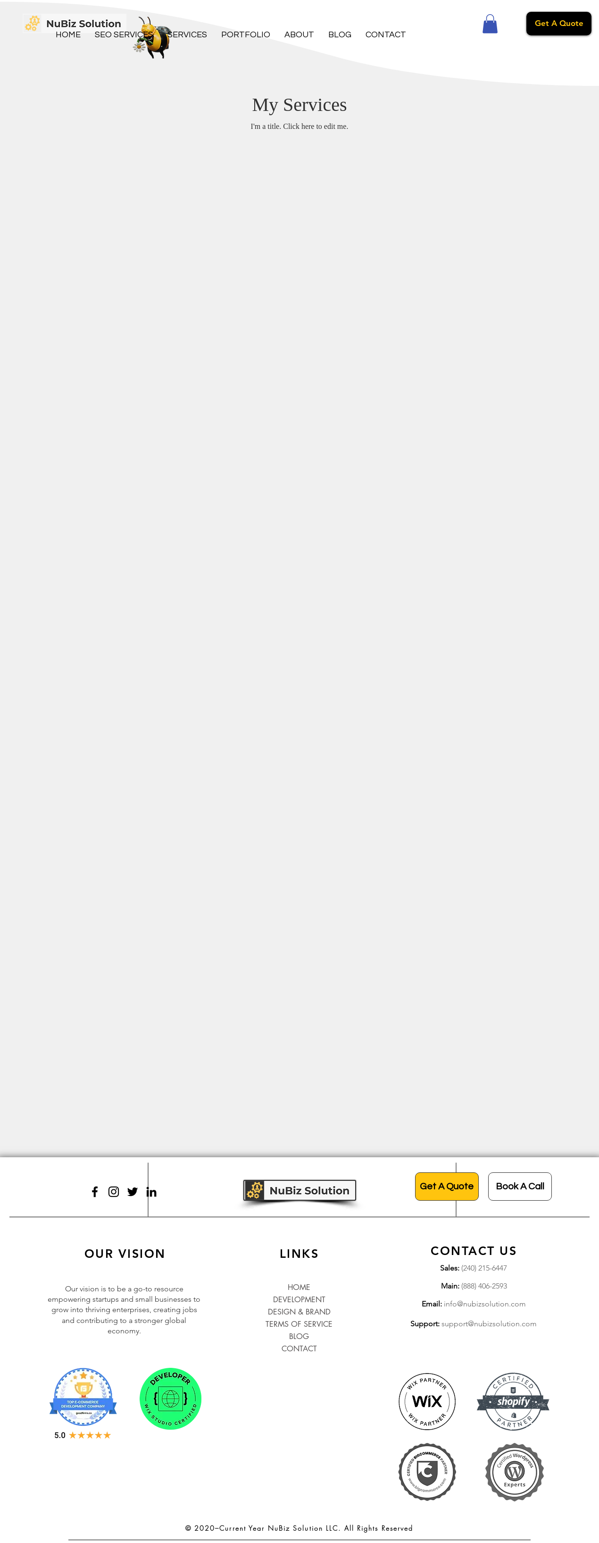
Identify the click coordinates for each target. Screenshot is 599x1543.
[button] (124, 34)
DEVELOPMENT (299, 1300)
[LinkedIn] (151, 1192)
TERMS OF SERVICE (299, 1324)
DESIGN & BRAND (299, 1312)
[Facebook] (95, 1192)
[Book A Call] (520, 1186)
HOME (299, 1287)
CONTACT (299, 1349)
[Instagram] (114, 1192)
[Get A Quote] (558, 23)
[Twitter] (132, 1192)
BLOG (299, 1336)
